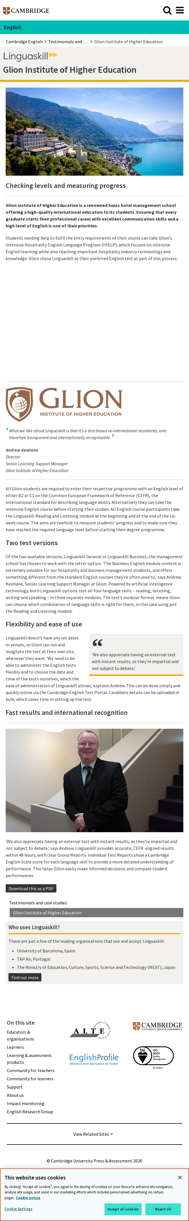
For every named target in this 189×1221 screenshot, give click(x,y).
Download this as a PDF (31, 888)
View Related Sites (91, 1134)
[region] (94, 1194)
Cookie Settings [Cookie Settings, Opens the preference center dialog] (18, 1209)
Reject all (163, 1209)
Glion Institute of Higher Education (47, 912)
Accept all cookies (123, 1209)
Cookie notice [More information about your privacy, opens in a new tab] (28, 1197)
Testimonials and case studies (38, 903)
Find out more (25, 977)
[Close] (180, 1177)
